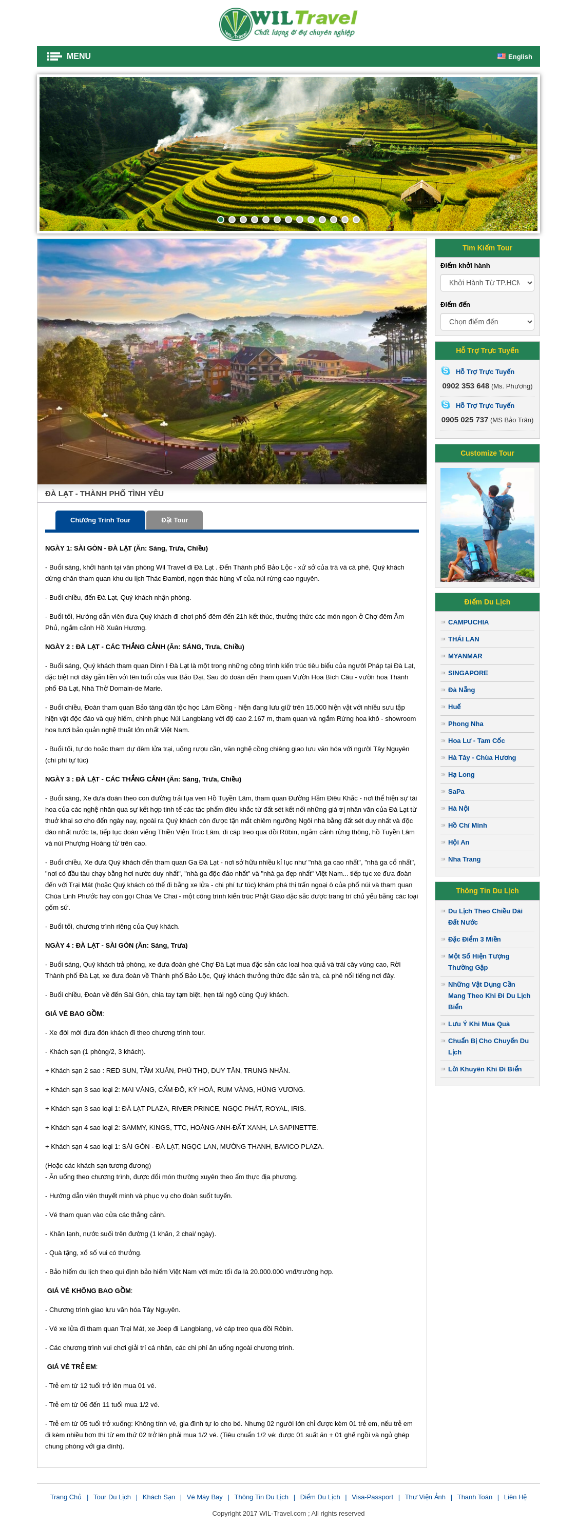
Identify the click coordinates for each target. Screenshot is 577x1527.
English (514, 57)
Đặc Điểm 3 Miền (474, 939)
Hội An (458, 842)
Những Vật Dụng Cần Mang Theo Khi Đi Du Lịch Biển (489, 996)
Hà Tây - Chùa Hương (482, 757)
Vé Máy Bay (205, 1497)
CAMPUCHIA (468, 622)
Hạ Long (461, 774)
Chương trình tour (100, 520)
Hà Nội (458, 808)
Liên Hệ (515, 1497)
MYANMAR (465, 656)
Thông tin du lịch (261, 1497)
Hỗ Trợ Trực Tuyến (485, 372)
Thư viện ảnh (425, 1497)
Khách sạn (159, 1497)
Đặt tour (174, 520)
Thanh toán (474, 1497)
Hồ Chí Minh (467, 825)
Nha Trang (464, 859)
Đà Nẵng (461, 690)
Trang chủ (66, 1497)
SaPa (456, 791)
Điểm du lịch (320, 1497)
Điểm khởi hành (465, 265)
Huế (454, 707)
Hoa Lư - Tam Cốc (476, 741)
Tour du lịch (112, 1497)
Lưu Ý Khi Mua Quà (479, 1024)
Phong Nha (466, 724)
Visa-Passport (372, 1497)
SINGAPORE (468, 673)
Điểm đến (455, 304)
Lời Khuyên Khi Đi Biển (485, 1069)
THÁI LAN (463, 639)
